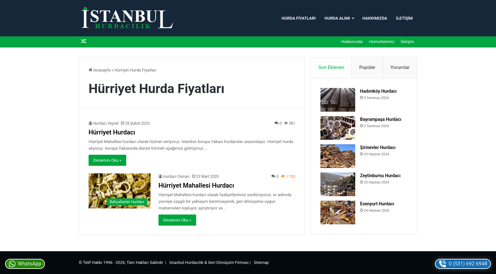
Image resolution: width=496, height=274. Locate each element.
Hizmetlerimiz (381, 41)
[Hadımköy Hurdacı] (337, 100)
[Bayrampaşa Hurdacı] (337, 128)
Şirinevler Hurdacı (377, 147)
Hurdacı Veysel (105, 123)
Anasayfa (99, 70)
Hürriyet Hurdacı (112, 132)
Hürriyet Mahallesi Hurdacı (196, 185)
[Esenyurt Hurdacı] (337, 212)
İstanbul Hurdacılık (186, 262)
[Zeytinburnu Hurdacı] (337, 184)
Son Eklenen (331, 67)
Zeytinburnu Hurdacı (380, 175)
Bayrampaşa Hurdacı (380, 119)
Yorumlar (399, 67)
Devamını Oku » (107, 160)
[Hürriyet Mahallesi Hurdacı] (120, 191)
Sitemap (261, 262)
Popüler (367, 67)
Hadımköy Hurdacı (378, 91)
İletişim (404, 18)
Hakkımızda (375, 18)
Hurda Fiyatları (299, 18)
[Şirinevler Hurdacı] (337, 156)
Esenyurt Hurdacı (377, 203)
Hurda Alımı (337, 18)
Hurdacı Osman (176, 176)
